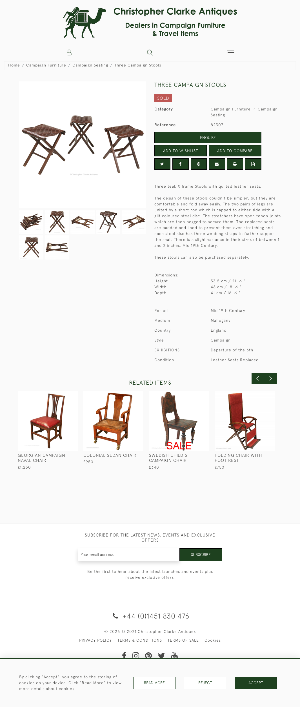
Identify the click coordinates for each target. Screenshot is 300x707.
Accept (255, 683)
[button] (150, 52)
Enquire (208, 137)
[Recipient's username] (129, 554)
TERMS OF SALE (183, 640)
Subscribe (201, 554)
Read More (154, 683)
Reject (205, 683)
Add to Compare (235, 151)
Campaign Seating (90, 65)
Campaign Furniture (46, 65)
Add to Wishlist (180, 151)
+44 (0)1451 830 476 (150, 616)
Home (14, 65)
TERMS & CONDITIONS (139, 640)
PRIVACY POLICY (95, 640)
